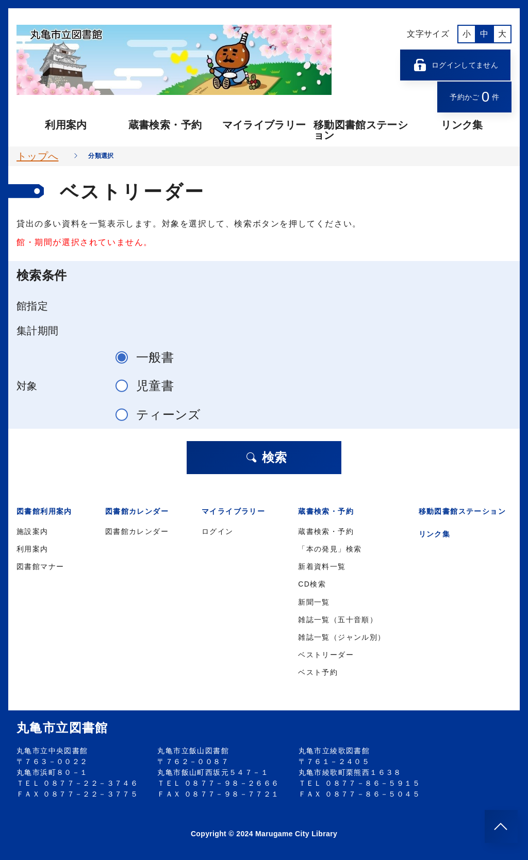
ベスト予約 (318, 672)
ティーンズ (162, 414)
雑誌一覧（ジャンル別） (341, 637)
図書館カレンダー (137, 531)
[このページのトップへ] (501, 826)
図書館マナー (40, 566)
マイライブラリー (264, 125)
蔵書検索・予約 (165, 125)
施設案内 (32, 531)
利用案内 (66, 125)
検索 (266, 457)
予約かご (474, 97)
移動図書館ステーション (361, 130)
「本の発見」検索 (329, 549)
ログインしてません (455, 65)
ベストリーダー (326, 655)
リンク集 (462, 125)
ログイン (218, 531)
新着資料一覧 (321, 566)
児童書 (149, 386)
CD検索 (312, 584)
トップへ (37, 156)
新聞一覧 (314, 602)
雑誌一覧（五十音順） (337, 619)
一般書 (149, 357)
